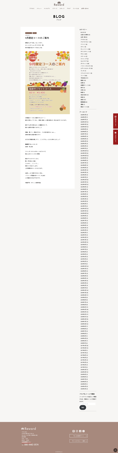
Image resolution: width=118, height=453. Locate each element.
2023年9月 (83, 187)
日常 (82, 90)
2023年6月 (83, 194)
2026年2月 (83, 117)
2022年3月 (83, 230)
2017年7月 (83, 353)
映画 (82, 92)
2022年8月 (83, 218)
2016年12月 (83, 369)
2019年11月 (83, 292)
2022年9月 (83, 216)
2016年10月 (83, 372)
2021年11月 (83, 240)
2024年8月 (83, 160)
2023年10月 (84, 184)
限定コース (84, 107)
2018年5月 (83, 336)
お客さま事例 (84, 35)
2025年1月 (83, 148)
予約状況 (83, 78)
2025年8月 (83, 131)
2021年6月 (83, 252)
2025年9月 (83, 129)
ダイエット (84, 63)
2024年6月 (83, 165)
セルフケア (84, 61)
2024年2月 (83, 175)
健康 (82, 80)
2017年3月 (83, 362)
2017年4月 (83, 360)
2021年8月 (83, 247)
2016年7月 (83, 379)
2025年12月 (84, 122)
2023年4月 (83, 199)
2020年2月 (83, 285)
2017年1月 (83, 367)
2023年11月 (83, 182)
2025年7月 (83, 134)
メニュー (39, 8)
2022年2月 (83, 232)
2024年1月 (83, 177)
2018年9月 (83, 326)
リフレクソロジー (85, 73)
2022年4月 (83, 228)
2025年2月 (83, 146)
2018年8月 (83, 329)
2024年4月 (83, 170)
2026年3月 (83, 115)
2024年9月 (83, 158)
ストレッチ (84, 59)
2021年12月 (83, 237)
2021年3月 (83, 259)
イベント (83, 44)
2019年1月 (83, 317)
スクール (83, 56)
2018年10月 (83, 324)
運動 (82, 104)
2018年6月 (83, 333)
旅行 (82, 87)
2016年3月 (83, 389)
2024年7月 (83, 163)
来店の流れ (84, 95)
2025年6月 (83, 136)
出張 (82, 83)
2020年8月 (83, 271)
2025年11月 (83, 124)
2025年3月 (83, 143)
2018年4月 (83, 338)
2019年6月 (83, 305)
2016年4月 (83, 386)
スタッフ (62, 8)
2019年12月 (83, 290)
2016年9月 (83, 374)
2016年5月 (83, 384)
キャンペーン (28, 33)
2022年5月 (83, 225)
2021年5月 (83, 254)
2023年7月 (83, 192)
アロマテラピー (85, 42)
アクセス (32, 8)
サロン (34, 33)
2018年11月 (83, 321)
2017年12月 (83, 345)
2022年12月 (84, 208)
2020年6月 (83, 276)
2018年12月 (83, 319)
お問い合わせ (84, 8)
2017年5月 (83, 357)
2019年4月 (83, 309)
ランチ (82, 71)
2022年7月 (83, 220)
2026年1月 (83, 119)
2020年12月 (84, 266)
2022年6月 (83, 223)
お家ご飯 (83, 37)
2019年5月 (83, 307)
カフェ (82, 47)
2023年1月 (83, 206)
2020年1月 (83, 288)
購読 (82, 407)
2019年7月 (83, 302)
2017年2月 (83, 365)
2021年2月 (83, 261)
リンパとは (76, 8)
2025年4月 (83, 141)
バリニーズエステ (85, 66)
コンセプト (47, 8)
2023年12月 (84, 179)
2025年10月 (84, 127)
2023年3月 (83, 201)
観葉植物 (83, 102)
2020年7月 (83, 273)
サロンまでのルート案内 (78, 441)
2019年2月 (83, 314)
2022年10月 (84, 213)
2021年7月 (83, 249)
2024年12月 (84, 151)
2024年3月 (83, 172)
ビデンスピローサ (85, 68)
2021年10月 (83, 242)
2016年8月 (83, 377)
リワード (54, 8)
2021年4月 (83, 256)
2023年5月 (83, 196)
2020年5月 (83, 278)
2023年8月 (83, 189)
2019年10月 (83, 295)
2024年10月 (84, 155)
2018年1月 (83, 343)
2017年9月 (83, 350)
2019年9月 (83, 297)
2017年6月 (83, 355)
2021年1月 (83, 264)
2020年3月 (83, 283)
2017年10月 (83, 348)
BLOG (82, 32)
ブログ (68, 8)
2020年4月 (83, 280)
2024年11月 (83, 153)
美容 (82, 99)
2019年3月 (83, 312)
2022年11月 (83, 211)
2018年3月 (83, 341)
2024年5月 (83, 167)
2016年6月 (83, 381)
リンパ (82, 75)
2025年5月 (83, 139)
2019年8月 (83, 300)
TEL (78, 436)
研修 (82, 97)
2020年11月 (83, 268)
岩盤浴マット (84, 85)
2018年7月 (83, 331)
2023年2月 (83, 204)
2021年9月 (83, 244)
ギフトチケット (85, 51)
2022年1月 (83, 235)
